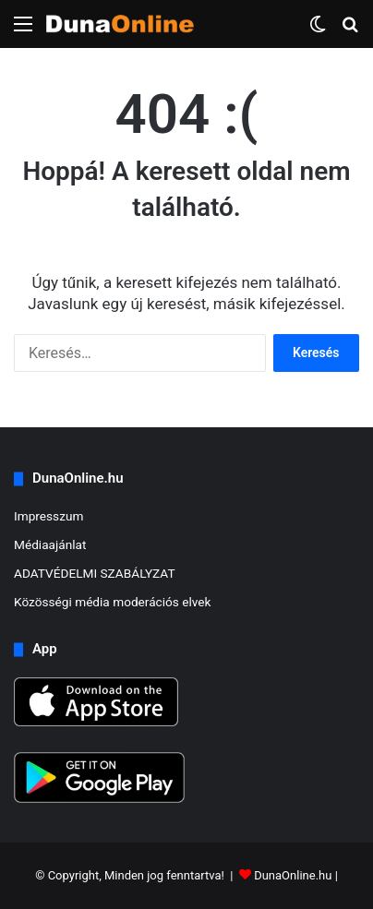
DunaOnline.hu (292, 875)
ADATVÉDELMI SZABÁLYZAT (94, 573)
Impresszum (48, 515)
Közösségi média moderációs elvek (112, 601)
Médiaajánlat (50, 544)
